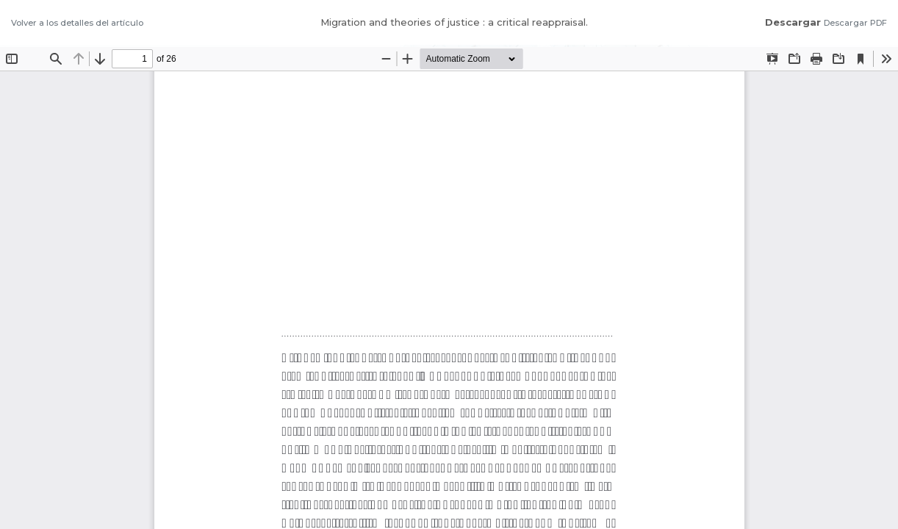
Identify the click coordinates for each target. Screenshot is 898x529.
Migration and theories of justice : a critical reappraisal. (454, 22)
